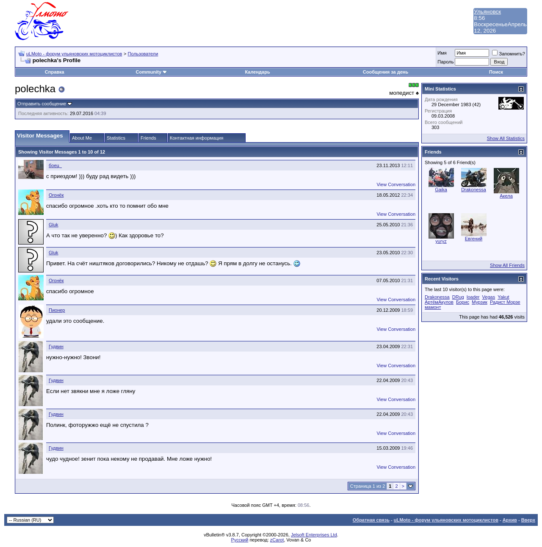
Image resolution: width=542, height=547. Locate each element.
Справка (54, 71)
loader (473, 297)
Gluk (53, 224)
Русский (240, 539)
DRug (458, 297)
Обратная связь (371, 519)
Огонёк (56, 195)
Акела (506, 195)
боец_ (55, 165)
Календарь (257, 71)
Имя (441, 52)
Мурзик (479, 302)
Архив (510, 519)
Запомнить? (508, 53)
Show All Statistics (506, 138)
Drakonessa (473, 189)
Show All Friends (507, 265)
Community (152, 71)
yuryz (440, 241)
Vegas (488, 297)
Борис (462, 302)
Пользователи (143, 53)
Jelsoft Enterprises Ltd (314, 534)
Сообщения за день (385, 71)
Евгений (473, 238)
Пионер (57, 310)
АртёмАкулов (439, 302)
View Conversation (395, 184)
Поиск (496, 71)
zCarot (277, 539)
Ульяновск (487, 11)
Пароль (445, 61)
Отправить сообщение (41, 103)
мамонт (433, 307)
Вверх (528, 519)
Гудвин (56, 346)
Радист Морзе (505, 302)
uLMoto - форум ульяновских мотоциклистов (74, 53)
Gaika (441, 189)
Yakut (503, 297)
